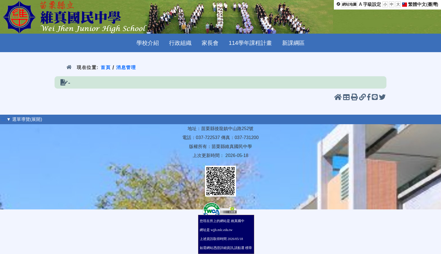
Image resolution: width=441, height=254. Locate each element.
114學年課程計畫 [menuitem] (250, 43)
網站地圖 (349, 4)
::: (3, 119)
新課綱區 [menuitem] (293, 43)
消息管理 (126, 67)
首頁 (105, 67)
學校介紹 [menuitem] (147, 43)
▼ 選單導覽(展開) (24, 119)
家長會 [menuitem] (210, 43)
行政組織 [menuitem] (180, 43)
